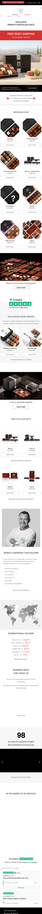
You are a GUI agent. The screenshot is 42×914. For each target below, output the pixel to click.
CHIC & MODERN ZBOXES (21, 402)
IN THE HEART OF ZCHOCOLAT (21, 793)
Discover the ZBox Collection (21, 460)
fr (10, 16)
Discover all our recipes (21, 590)
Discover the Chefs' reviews (21, 777)
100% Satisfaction (10, 911)
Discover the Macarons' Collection (21, 359)
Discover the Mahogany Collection (21, 499)
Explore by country (21, 659)
